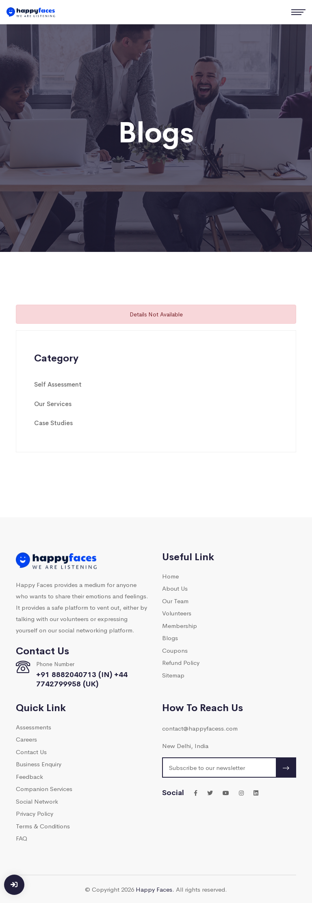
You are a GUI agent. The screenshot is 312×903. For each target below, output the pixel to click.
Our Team (175, 600)
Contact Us (31, 751)
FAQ (21, 838)
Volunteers (176, 612)
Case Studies (53, 422)
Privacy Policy (34, 813)
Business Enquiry (38, 763)
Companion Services (44, 788)
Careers (26, 739)
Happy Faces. (155, 889)
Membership (179, 625)
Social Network (37, 801)
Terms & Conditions (43, 825)
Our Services (53, 403)
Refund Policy (180, 662)
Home (170, 576)
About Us (175, 588)
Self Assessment (58, 384)
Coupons (175, 650)
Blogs (170, 637)
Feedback (29, 776)
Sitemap (173, 675)
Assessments (33, 726)
